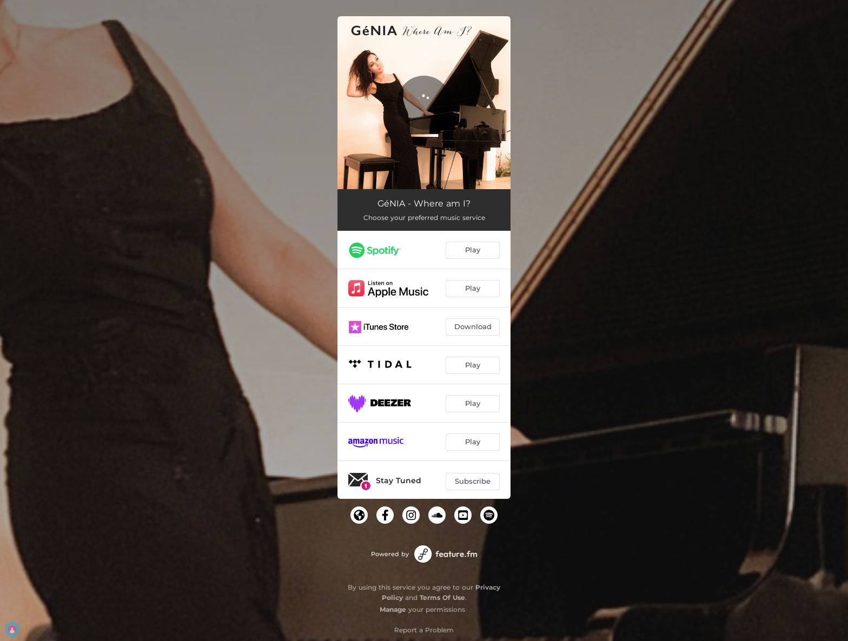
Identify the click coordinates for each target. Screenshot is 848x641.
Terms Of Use (442, 597)
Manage (393, 609)
